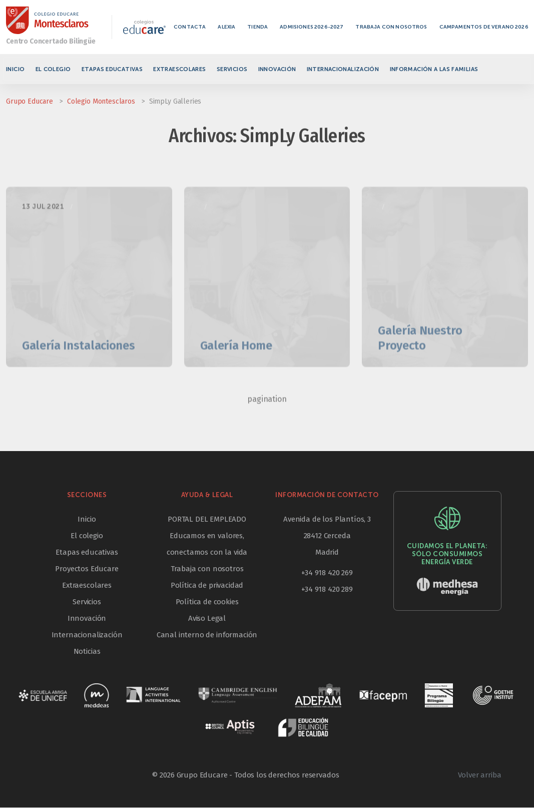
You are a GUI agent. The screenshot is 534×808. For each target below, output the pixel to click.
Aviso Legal (207, 618)
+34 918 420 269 (327, 573)
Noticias (87, 651)
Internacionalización (343, 69)
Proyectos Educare (86, 569)
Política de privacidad (207, 585)
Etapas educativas (112, 69)
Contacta (191, 27)
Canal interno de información (207, 635)
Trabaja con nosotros (393, 27)
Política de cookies (207, 602)
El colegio (53, 69)
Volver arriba (479, 775)
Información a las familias (434, 69)
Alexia (228, 27)
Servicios (232, 69)
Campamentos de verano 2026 (485, 27)
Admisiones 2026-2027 (313, 27)
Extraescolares (179, 69)
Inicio (15, 69)
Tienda (259, 27)
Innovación (277, 69)
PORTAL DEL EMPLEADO (207, 519)
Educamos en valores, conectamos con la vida (207, 544)
